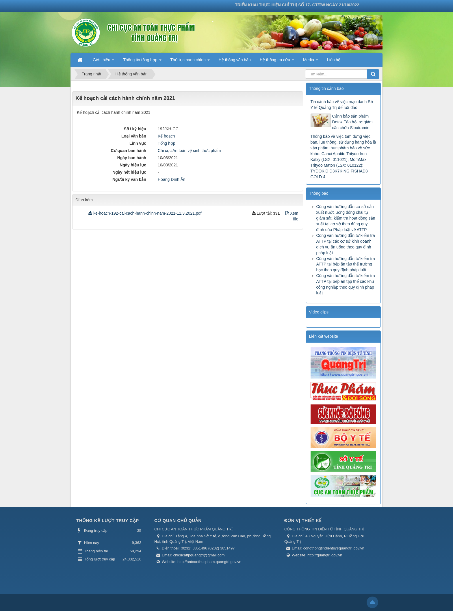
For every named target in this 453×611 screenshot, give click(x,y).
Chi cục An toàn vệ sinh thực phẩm (189, 150)
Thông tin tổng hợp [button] (142, 61)
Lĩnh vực (137, 143)
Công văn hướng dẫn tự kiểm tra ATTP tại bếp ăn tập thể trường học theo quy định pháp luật (345, 264)
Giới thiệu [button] (103, 61)
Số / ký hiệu (135, 129)
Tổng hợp (166, 143)
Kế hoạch (166, 136)
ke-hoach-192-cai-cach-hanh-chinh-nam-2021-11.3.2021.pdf (144, 213)
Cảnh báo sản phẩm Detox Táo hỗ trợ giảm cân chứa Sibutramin (352, 122)
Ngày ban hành (131, 157)
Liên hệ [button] (333, 59)
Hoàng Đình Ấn (171, 179)
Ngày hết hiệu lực (129, 172)
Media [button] (310, 61)
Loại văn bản (133, 136)
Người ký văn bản (129, 179)
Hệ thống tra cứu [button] (277, 61)
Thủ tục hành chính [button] (190, 61)
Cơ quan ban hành (128, 150)
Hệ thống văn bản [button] (235, 59)
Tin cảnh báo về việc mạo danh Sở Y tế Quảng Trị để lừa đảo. (342, 104)
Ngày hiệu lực (133, 165)
